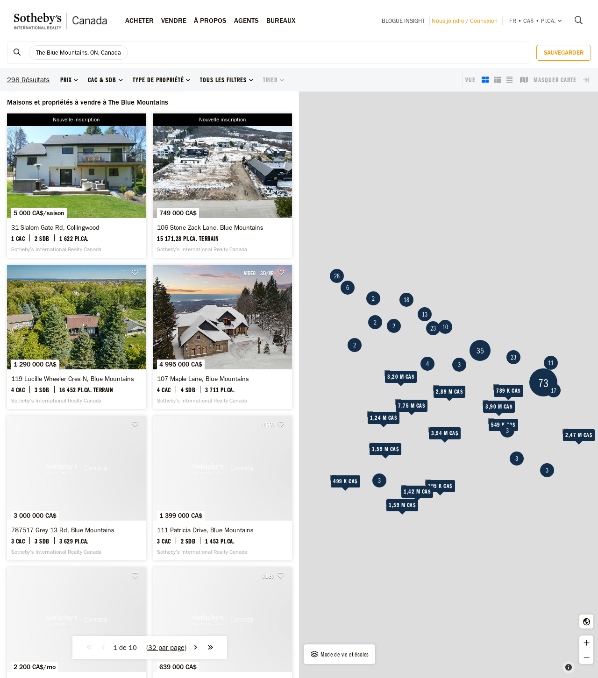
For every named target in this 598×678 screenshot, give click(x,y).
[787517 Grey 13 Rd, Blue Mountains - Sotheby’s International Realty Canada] (76, 488)
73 (543, 382)
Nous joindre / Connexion (465, 20)
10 (445, 327)
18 (406, 300)
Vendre (173, 20)
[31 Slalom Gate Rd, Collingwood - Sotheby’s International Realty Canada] (76, 185)
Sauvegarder (564, 52)
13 (424, 314)
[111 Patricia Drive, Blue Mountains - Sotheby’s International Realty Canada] (222, 488)
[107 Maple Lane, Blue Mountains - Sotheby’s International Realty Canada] (222, 337)
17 (553, 390)
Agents (246, 20)
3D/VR (267, 273)
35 (480, 350)
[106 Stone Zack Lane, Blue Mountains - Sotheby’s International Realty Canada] (222, 185)
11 (551, 363)
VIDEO (250, 273)
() (166, 647)
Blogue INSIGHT (403, 20)
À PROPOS (210, 20)
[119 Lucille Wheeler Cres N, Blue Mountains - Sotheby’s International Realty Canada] (76, 337)
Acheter (139, 20)
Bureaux (281, 20)
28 (337, 276)
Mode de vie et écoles (339, 654)
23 (513, 357)
